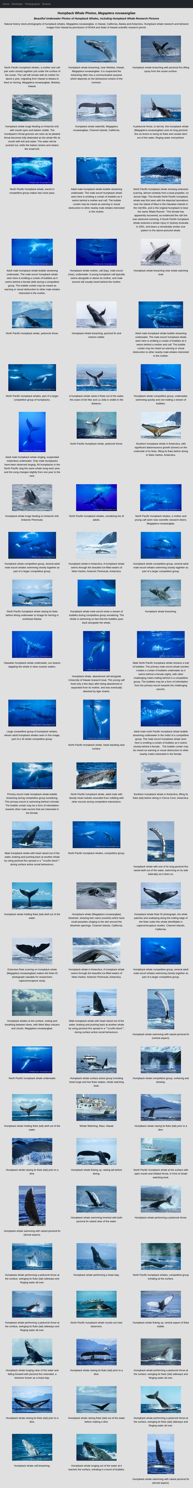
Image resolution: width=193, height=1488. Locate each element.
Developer (17, 4)
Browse (46, 4)
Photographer (32, 4)
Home (6, 4)
